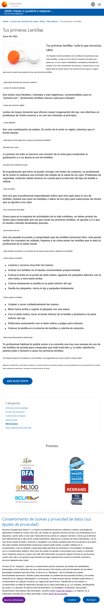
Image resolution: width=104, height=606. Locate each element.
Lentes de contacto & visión (24, 21)
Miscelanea (52, 21)
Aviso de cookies (64, 592)
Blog (42, 21)
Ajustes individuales (14, 601)
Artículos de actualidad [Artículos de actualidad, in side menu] (17, 408)
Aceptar (72, 601)
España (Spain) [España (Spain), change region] (93, 4)
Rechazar (91, 601)
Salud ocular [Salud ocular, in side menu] (11, 420)
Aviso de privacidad (58, 595)
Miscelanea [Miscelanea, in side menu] (12, 424)
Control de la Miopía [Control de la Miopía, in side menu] (15, 416)
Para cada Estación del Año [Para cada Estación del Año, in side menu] (18, 428)
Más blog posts (17, 381)
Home (5, 21)
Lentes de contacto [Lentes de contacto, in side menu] (15, 412)
